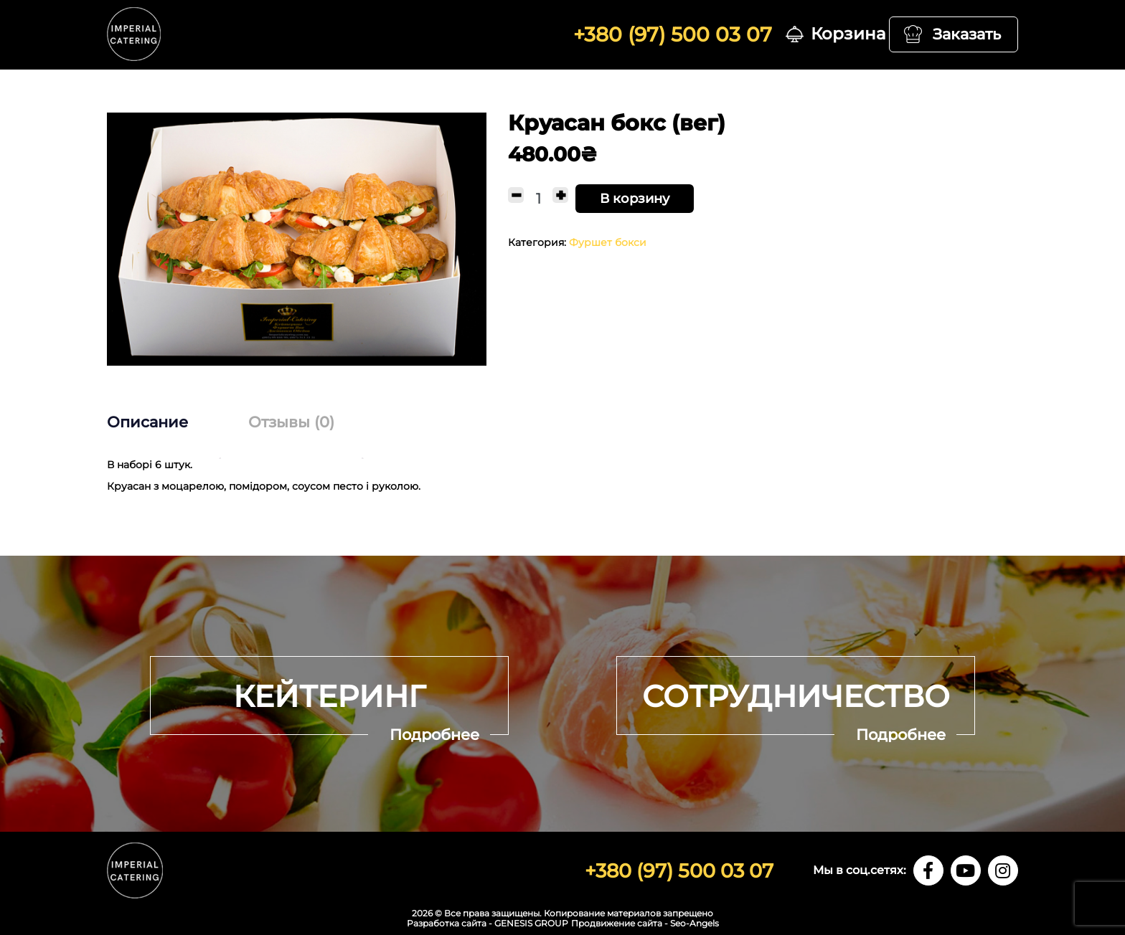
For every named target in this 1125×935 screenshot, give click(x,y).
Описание (147, 421)
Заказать (967, 34)
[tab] (162, 422)
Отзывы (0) (291, 421)
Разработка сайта (446, 923)
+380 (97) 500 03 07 (672, 34)
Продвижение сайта (616, 923)
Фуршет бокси (607, 242)
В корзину (634, 199)
